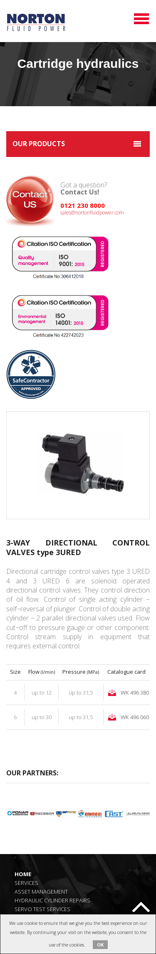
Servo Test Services (42, 908)
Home (23, 873)
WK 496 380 (135, 692)
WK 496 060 (135, 717)
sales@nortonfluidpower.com (92, 212)
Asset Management (41, 891)
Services (26, 882)
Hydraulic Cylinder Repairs (52, 900)
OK (100, 945)
